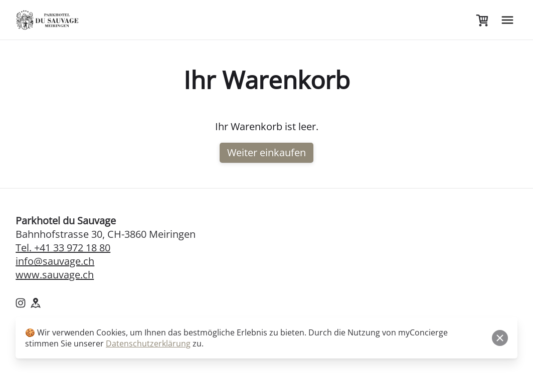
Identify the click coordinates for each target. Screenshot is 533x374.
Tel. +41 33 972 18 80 (63, 247)
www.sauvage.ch (55, 274)
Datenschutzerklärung (148, 343)
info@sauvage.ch (55, 261)
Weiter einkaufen (266, 152)
